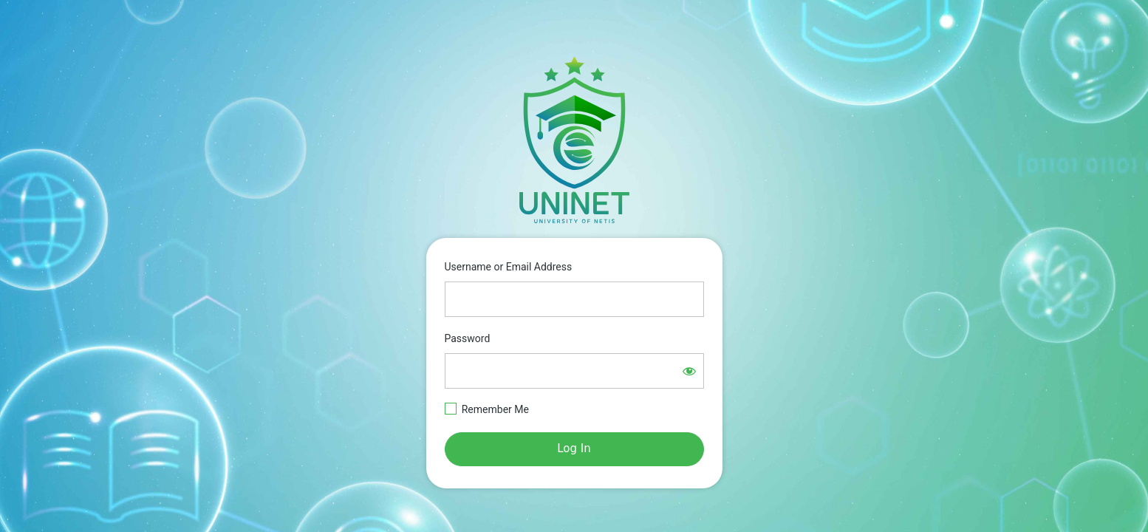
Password (468, 338)
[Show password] (689, 371)
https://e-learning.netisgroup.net (574, 139)
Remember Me (495, 409)
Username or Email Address (509, 267)
